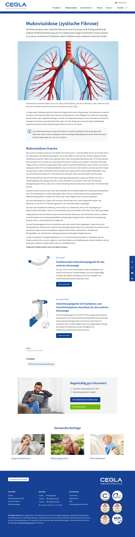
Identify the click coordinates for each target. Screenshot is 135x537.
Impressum (73, 495)
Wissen (100, 8)
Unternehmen (86, 8)
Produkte (56, 8)
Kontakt (120, 8)
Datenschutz (73, 498)
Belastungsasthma (59, 458)
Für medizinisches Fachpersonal (85, 400)
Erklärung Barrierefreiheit (78, 504)
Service (109, 8)
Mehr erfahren (64, 284)
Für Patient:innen (79, 407)
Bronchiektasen (97, 458)
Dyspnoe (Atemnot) (21, 458)
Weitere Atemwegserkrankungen (41, 364)
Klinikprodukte (71, 8)
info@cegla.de (51, 495)
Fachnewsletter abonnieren (18, 479)
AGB (70, 501)
